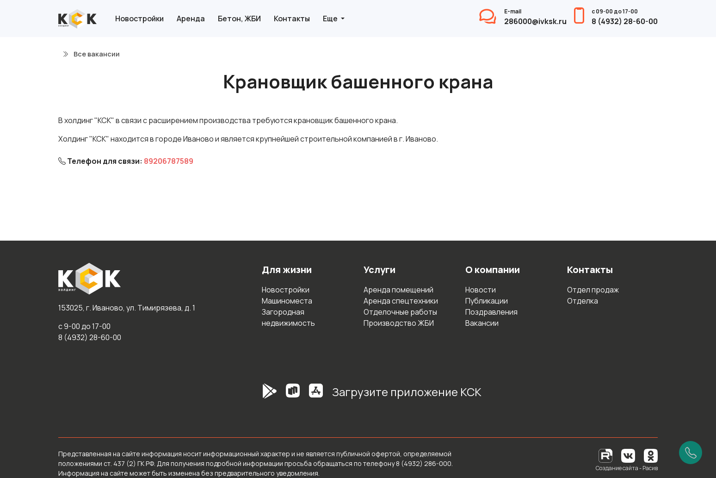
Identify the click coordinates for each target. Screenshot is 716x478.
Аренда (191, 18)
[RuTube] (606, 455)
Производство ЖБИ (399, 323)
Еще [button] (331, 18)
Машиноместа (287, 301)
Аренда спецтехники (401, 301)
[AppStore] (316, 396)
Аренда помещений (398, 290)
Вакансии (482, 323)
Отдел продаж (593, 290)
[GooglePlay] (256, 396)
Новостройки (139, 18)
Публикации (486, 301)
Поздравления (491, 312)
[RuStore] (293, 396)
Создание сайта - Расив (627, 468)
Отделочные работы (400, 312)
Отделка (582, 301)
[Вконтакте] (628, 455)
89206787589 (168, 161)
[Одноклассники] (651, 455)
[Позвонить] (690, 452)
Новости (480, 290)
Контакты (292, 18)
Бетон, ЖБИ (239, 18)
